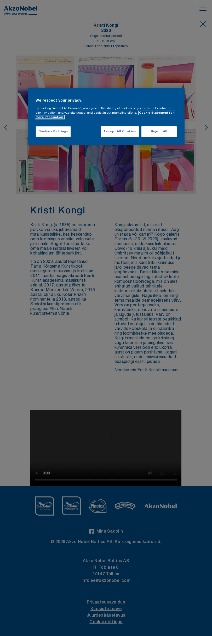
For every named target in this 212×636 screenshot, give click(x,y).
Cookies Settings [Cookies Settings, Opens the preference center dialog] (53, 131)
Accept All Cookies (120, 131)
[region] (106, 116)
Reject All (159, 131)
